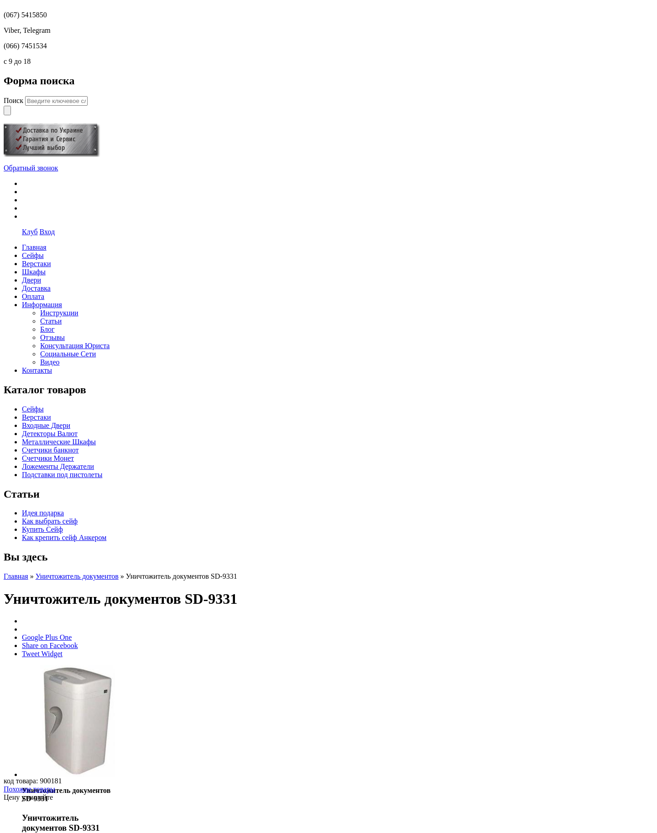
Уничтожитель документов (77, 576)
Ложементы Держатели (58, 466)
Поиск (14, 100)
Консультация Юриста (75, 346)
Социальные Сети (68, 354)
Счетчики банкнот (50, 450)
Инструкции (59, 313)
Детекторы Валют (50, 433)
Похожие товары (29, 789)
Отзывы (52, 337)
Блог (47, 329)
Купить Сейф (42, 529)
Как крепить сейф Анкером (64, 537)
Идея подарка (43, 513)
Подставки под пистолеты (62, 474)
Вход (47, 232)
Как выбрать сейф (50, 521)
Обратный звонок (31, 168)
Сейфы (33, 409)
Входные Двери (46, 425)
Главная (16, 576)
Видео (49, 362)
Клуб (30, 232)
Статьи (51, 321)
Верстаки (36, 417)
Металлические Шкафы (59, 442)
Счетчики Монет (48, 458)
